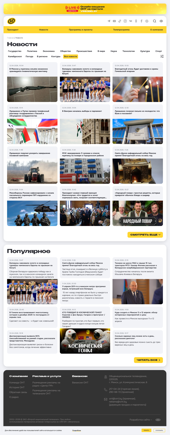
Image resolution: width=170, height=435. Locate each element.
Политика (32, 51)
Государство (14, 51)
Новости (43, 30)
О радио (14, 397)
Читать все (147, 360)
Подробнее (76, 430)
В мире (101, 51)
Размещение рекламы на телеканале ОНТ (46, 392)
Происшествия (84, 51)
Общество (65, 51)
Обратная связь (18, 392)
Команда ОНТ (17, 382)
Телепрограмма (121, 30)
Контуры (55, 56)
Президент (12, 30)
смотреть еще (143, 235)
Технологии (129, 51)
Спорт (158, 51)
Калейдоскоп (15, 56)
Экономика (49, 51)
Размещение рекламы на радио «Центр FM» (46, 384)
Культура (145, 51)
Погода (29, 56)
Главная (10, 38)
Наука (114, 51)
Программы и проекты (80, 30)
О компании (156, 30)
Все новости (70, 56)
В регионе (42, 56)
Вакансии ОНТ (80, 382)
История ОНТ (16, 387)
